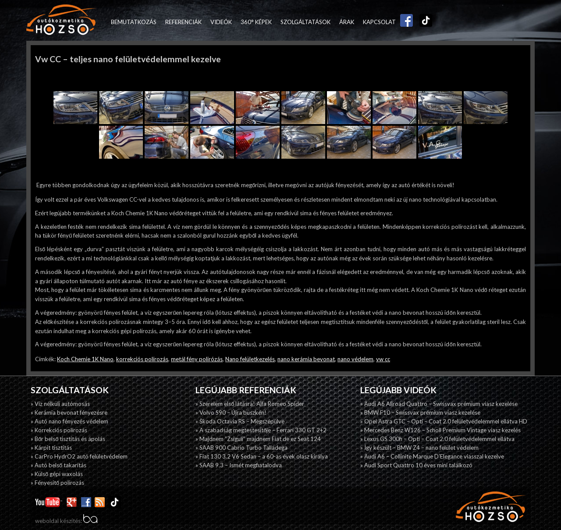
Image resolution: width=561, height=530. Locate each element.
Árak (346, 21)
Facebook (404, 22)
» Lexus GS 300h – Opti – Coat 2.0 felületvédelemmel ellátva (437, 438)
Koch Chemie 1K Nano (85, 359)
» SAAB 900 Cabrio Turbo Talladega (241, 447)
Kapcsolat (379, 21)
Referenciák (183, 21)
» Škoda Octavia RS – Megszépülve (239, 421)
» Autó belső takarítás (58, 465)
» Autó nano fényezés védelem (69, 421)
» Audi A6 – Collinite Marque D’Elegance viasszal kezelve (432, 456)
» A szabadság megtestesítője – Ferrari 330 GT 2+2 (261, 430)
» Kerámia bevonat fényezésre (69, 412)
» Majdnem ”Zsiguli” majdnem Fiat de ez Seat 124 (258, 438)
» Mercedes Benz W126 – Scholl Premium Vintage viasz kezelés (440, 430)
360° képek (256, 21)
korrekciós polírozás (142, 359)
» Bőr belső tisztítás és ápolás (68, 438)
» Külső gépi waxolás (57, 473)
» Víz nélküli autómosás (60, 403)
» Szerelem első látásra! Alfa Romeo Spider (249, 403)
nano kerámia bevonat (306, 359)
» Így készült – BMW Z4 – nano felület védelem (419, 447)
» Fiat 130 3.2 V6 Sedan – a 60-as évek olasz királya (261, 456)
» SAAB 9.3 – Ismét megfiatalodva (238, 465)
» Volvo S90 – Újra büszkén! (230, 412)
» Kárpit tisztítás (51, 447)
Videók (221, 21)
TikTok (423, 22)
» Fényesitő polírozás (57, 482)
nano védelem (355, 359)
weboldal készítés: (66, 520)
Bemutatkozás (133, 21)
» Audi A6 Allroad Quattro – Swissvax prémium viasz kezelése (439, 403)
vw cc (383, 359)
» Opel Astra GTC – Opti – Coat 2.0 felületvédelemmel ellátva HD (443, 421)
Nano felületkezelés (250, 359)
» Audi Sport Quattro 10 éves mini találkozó (416, 465)
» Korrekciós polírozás (59, 430)
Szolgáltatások (305, 21)
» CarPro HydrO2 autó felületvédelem (79, 456)
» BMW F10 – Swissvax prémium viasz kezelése (420, 412)
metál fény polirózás (197, 359)
